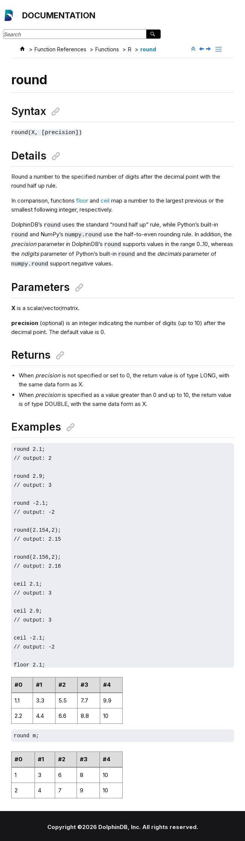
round (148, 49)
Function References (60, 49)
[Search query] (82, 34)
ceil (105, 200)
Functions (107, 49)
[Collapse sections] (194, 49)
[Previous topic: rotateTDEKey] (202, 49)
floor (82, 200)
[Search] (153, 34)
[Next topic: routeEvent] (209, 49)
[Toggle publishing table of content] (218, 49)
